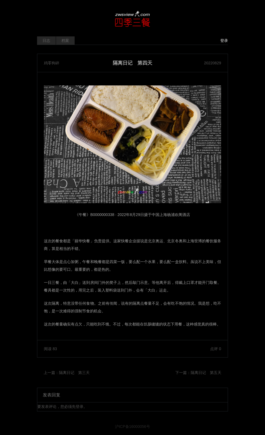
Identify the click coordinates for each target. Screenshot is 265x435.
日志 (46, 40)
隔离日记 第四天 (132, 63)
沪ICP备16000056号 (132, 426)
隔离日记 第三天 (74, 372)
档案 (65, 40)
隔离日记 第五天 (206, 372)
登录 (224, 40)
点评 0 (215, 349)
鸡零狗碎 (51, 63)
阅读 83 (50, 349)
